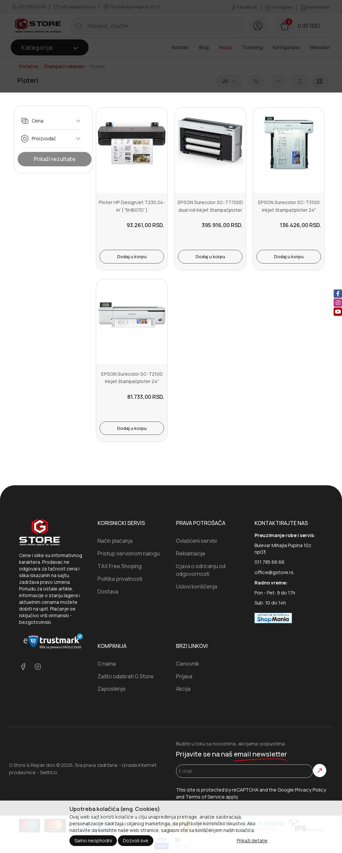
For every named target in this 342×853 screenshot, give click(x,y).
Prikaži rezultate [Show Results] (54, 159)
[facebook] (338, 294)
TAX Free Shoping (120, 566)
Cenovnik (187, 663)
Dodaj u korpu (132, 256)
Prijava (184, 676)
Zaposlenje (112, 688)
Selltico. (49, 772)
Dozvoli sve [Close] (135, 840)
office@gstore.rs (274, 572)
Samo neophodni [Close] (93, 840)
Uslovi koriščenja (196, 586)
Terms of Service (205, 796)
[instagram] (338, 303)
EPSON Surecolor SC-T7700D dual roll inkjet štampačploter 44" (210, 209)
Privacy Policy (310, 789)
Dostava (108, 591)
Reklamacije (190, 553)
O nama (107, 663)
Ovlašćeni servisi (196, 540)
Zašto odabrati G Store (126, 676)
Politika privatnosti (120, 578)
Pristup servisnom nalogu (129, 553)
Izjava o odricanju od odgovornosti (200, 569)
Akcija (183, 688)
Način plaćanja (115, 540)
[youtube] (338, 312)
